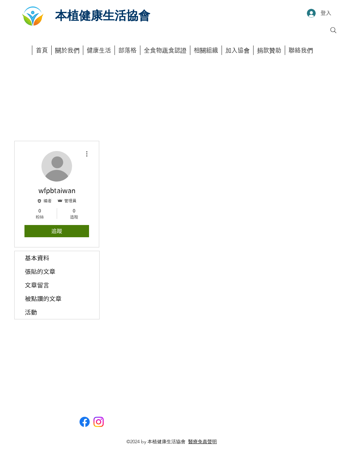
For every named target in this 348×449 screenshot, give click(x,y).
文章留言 (37, 285)
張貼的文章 (40, 271)
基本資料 (37, 258)
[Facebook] (84, 422)
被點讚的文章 (43, 299)
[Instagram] (98, 422)
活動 (31, 312)
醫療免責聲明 (202, 441)
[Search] (333, 30)
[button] (165, 50)
